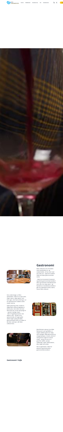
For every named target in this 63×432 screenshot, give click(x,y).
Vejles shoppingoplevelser (15, 3)
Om (40, 2)
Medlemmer (27, 2)
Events (22, 2)
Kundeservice (35, 2)
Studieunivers (46, 2)
